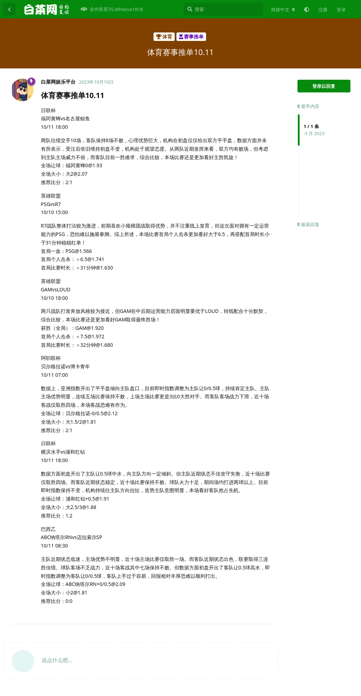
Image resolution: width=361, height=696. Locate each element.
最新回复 (308, 224)
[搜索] (223, 9)
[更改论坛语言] (283, 9)
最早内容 (308, 106)
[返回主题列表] (9, 9)
